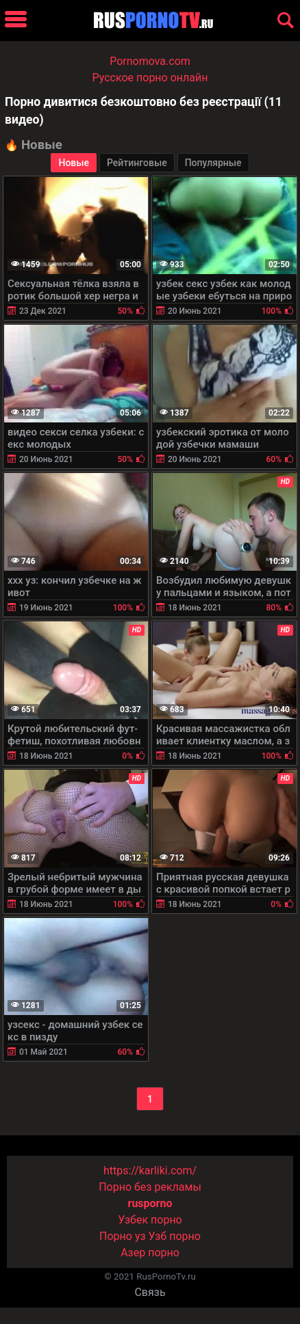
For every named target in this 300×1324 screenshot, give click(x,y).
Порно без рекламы (150, 1186)
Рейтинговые (137, 162)
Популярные (213, 162)
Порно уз (122, 1236)
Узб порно (175, 1236)
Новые (73, 162)
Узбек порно (150, 1219)
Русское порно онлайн (150, 77)
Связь (149, 1292)
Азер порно (150, 1252)
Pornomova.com (150, 61)
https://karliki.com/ (150, 1170)
